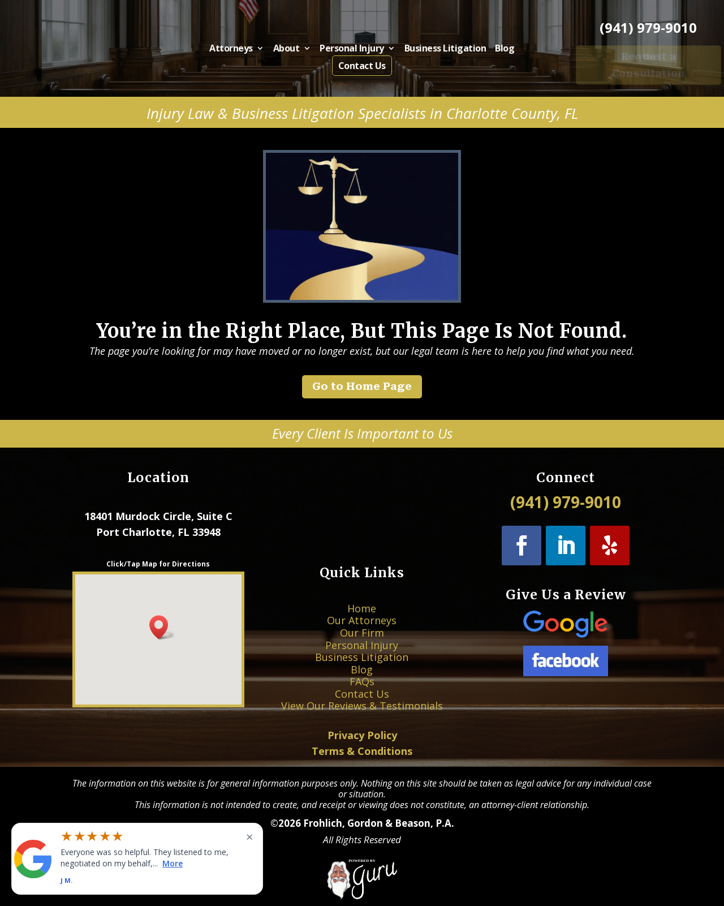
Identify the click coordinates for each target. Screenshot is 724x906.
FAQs (362, 671)
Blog (489, 50)
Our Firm (362, 643)
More (172, 862)
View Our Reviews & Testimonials (362, 684)
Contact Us (362, 65)
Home (362, 630)
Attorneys (245, 50)
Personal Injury (353, 50)
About (294, 50)
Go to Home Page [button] (362, 386)
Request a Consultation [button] (649, 65)
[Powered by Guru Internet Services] (362, 895)
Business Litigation (436, 50)
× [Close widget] (249, 836)
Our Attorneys (362, 637)
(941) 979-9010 (648, 27)
